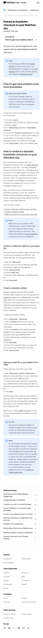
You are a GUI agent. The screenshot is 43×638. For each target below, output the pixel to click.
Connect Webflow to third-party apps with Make (20, 509)
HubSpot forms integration (20, 524)
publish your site (24, 411)
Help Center (20, 2)
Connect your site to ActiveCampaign (20, 504)
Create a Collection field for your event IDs (21, 209)
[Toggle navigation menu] (38, 3)
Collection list (26, 297)
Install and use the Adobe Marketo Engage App (20, 495)
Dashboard (7, 559)
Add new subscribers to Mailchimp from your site (20, 519)
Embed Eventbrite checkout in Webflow (20, 532)
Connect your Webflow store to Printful (20, 514)
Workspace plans (26, 74)
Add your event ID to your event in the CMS (21, 214)
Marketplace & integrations (18, 10)
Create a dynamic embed (14, 212)
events (15, 120)
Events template (31, 234)
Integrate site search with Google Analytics (20, 538)
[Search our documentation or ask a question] (21, 15)
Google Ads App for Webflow (20, 500)
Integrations (34, 10)
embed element (32, 165)
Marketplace (26, 559)
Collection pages (9, 297)
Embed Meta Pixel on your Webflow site (20, 528)
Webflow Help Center (4, 10)
